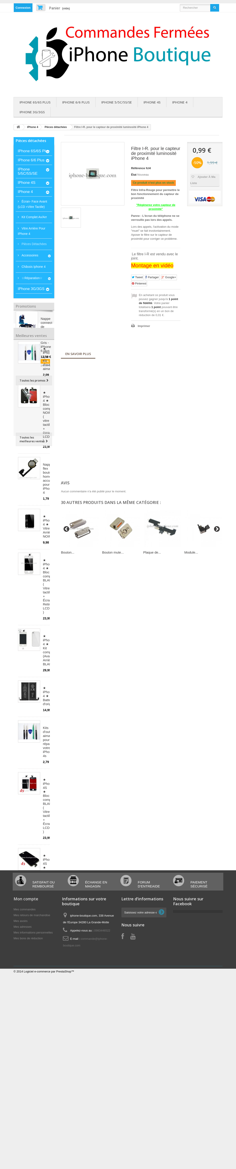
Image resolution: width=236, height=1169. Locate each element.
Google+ (169, 277)
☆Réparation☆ (31, 278)
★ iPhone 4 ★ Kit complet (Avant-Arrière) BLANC (49, 715)
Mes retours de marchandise (32, 1057)
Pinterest (139, 283)
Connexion (23, 7)
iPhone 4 (179, 102)
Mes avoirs (21, 1063)
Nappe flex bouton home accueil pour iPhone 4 (48, 543)
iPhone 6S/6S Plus (35, 102)
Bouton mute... (113, 552)
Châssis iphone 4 (33, 266)
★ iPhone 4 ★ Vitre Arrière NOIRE (48, 591)
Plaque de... (152, 552)
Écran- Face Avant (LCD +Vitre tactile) (32, 204)
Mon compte (26, 1041)
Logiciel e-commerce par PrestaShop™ (49, 1114)
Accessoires (29, 255)
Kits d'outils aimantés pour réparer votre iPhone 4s (49, 806)
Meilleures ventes (31, 397)
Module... (191, 552)
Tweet (137, 277)
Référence (138, 168)
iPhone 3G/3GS (32, 112)
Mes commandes (25, 1051)
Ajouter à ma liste (202, 180)
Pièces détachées (56, 127)
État (134, 174)
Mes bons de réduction (28, 1080)
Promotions (26, 306)
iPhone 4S (152, 102)
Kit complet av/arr (34, 217)
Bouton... (67, 552)
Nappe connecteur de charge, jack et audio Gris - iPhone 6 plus (49, 336)
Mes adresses (23, 1069)
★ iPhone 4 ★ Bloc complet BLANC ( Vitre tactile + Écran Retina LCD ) (49, 651)
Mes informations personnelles (33, 1075)
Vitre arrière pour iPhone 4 (31, 231)
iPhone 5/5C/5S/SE (116, 102)
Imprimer (144, 326)
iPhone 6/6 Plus (76, 102)
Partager (152, 277)
